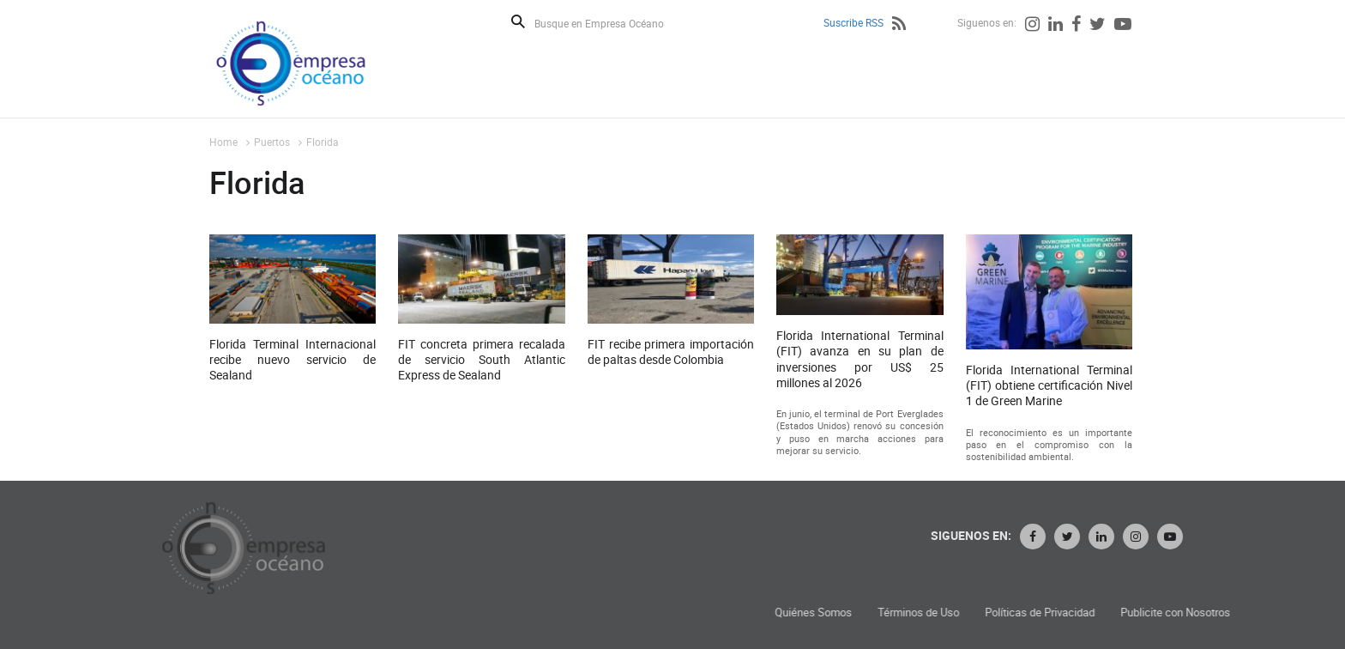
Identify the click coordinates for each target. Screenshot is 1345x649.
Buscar (518, 21)
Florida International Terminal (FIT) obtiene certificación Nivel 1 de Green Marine (1049, 388)
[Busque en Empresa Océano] (610, 23)
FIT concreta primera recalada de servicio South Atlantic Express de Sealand (481, 362)
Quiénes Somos (933, 612)
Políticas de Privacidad (1160, 612)
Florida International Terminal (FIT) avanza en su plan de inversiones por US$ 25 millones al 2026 (859, 362)
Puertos (272, 142)
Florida (322, 142)
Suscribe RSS (853, 22)
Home (223, 142)
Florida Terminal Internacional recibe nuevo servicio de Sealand (292, 362)
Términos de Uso (1038, 612)
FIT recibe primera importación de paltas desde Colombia (671, 354)
